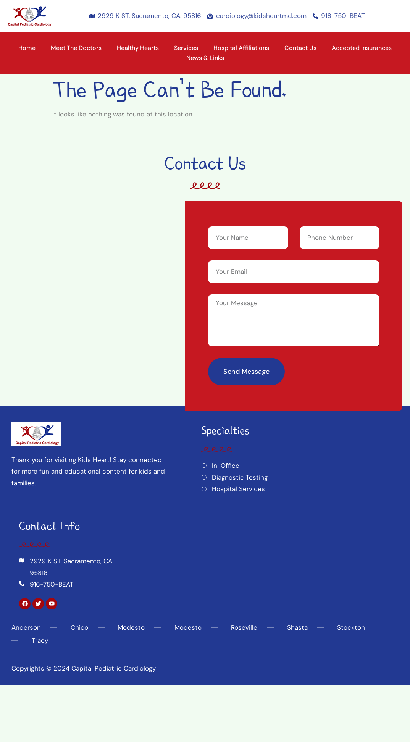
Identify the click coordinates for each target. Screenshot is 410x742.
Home (27, 48)
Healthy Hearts (138, 48)
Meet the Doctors (76, 48)
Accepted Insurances (362, 48)
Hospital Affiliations (241, 48)
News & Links (205, 58)
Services (186, 48)
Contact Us (300, 48)
